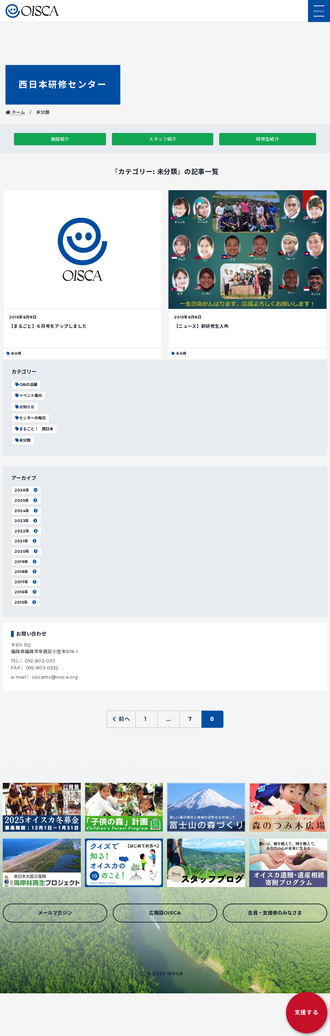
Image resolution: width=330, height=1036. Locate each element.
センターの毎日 (30, 418)
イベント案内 (28, 395)
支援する (307, 1012)
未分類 (22, 440)
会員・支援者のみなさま (275, 913)
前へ (121, 719)
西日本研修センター (63, 84)
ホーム (15, 112)
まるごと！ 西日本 (33, 429)
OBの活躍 (25, 384)
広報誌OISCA (165, 913)
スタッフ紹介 (162, 139)
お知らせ (24, 406)
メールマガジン (55, 913)
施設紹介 (60, 139)
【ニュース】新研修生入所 (201, 326)
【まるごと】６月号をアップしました (48, 326)
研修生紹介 (267, 139)
